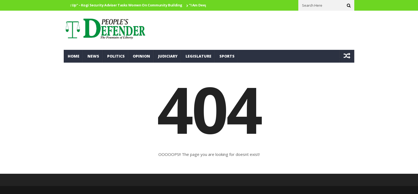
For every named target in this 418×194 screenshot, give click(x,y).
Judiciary (168, 56)
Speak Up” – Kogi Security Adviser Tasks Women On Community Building (122, 5)
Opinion (141, 56)
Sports (227, 56)
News (93, 56)
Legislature (198, 56)
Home (73, 56)
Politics (116, 56)
